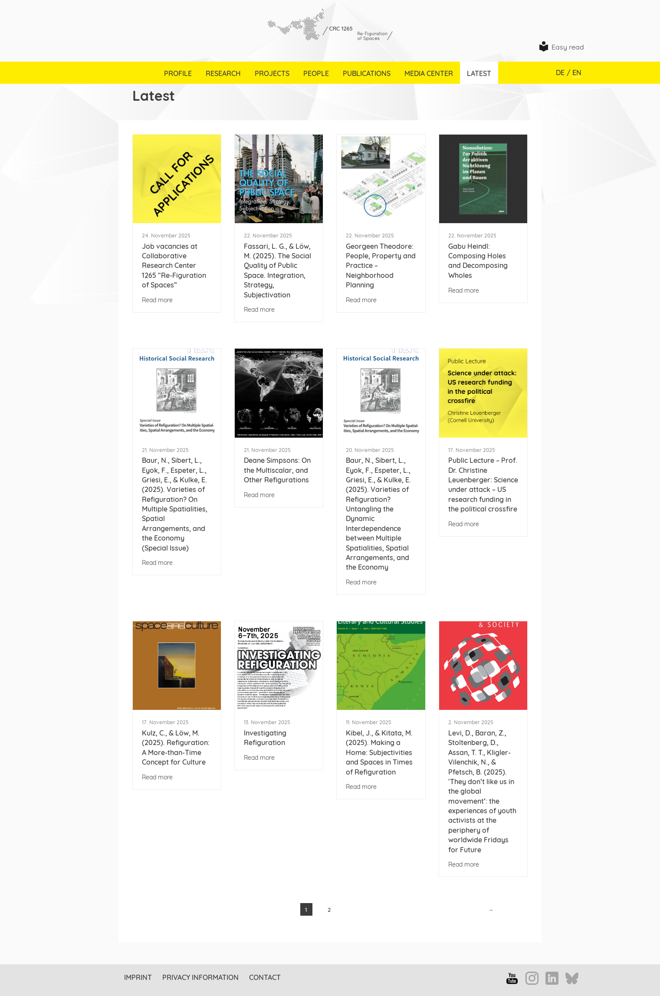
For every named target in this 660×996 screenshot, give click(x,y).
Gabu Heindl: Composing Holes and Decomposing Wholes (478, 261)
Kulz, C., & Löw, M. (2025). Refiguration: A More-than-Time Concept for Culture (176, 747)
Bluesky (571, 979)
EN (576, 72)
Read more (157, 300)
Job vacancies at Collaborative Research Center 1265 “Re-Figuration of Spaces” (174, 266)
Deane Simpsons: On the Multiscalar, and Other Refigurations (277, 470)
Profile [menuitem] (178, 73)
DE (560, 72)
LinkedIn (551, 978)
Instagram (532, 978)
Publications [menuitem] (367, 73)
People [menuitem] (316, 73)
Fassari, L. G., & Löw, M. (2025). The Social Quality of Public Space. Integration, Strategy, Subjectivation (277, 270)
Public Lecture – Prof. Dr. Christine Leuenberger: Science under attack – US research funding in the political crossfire (483, 484)
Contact (265, 977)
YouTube (512, 978)
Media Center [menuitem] (428, 73)
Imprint (138, 977)
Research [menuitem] (223, 73)
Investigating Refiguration (265, 738)
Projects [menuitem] (272, 73)
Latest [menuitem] (479, 73)
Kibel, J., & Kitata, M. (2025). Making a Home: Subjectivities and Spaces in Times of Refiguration (379, 752)
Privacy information (200, 977)
